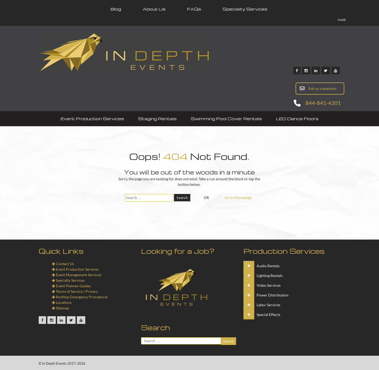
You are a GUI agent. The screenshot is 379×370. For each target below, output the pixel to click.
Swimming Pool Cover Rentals (226, 118)
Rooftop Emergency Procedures (80, 297)
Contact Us (63, 263)
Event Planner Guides (71, 286)
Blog (116, 9)
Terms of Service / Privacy (75, 291)
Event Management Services (76, 274)
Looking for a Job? (178, 250)
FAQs (194, 9)
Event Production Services (92, 118)
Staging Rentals (157, 118)
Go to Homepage (238, 197)
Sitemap (60, 308)
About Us (154, 9)
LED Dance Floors (297, 118)
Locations (62, 302)
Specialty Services (245, 9)
